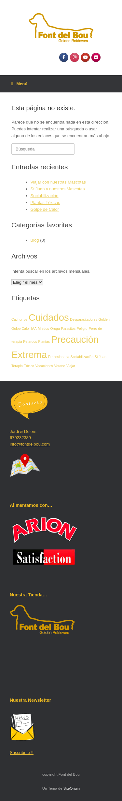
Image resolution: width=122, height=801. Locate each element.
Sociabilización (45, 195)
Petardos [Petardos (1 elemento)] (30, 341)
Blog (35, 240)
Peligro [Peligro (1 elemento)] (82, 328)
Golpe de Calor (45, 209)
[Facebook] (63, 57)
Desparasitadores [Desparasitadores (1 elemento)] (83, 319)
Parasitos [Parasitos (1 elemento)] (68, 328)
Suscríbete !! (22, 752)
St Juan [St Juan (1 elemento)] (100, 357)
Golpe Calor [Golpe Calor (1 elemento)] (20, 328)
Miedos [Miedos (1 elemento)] (43, 328)
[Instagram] (74, 57)
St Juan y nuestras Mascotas (58, 188)
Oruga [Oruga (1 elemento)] (55, 328)
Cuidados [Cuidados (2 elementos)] (49, 317)
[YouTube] (85, 57)
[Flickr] (96, 57)
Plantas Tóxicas (46, 202)
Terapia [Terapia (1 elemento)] (17, 366)
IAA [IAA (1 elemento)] (34, 328)
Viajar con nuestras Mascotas (58, 182)
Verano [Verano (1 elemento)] (59, 366)
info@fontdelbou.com (30, 444)
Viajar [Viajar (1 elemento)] (70, 366)
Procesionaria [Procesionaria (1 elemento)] (58, 357)
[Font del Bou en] (106, 57)
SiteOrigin (71, 788)
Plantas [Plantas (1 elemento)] (44, 341)
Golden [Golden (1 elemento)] (103, 319)
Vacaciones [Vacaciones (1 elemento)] (44, 366)
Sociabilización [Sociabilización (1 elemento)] (82, 357)
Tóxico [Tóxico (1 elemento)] (29, 366)
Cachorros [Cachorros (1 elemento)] (19, 319)
